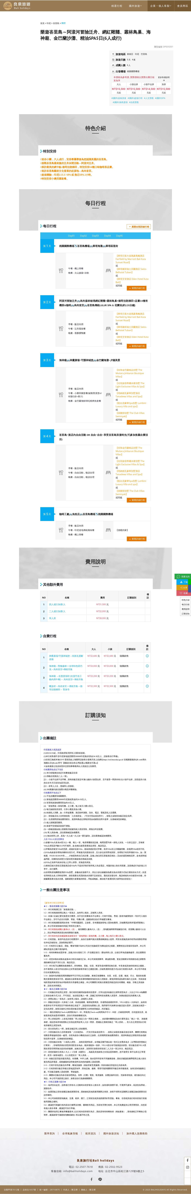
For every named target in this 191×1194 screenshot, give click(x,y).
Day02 (83, 235)
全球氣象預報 (70, 1133)
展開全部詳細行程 (138, 226)
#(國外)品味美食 (118, 98)
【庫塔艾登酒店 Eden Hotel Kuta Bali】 (132, 280)
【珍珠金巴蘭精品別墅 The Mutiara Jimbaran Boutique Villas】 (130, 373)
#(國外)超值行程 (135, 98)
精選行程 (116, 5)
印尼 (49, 23)
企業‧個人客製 (161, 5)
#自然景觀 (134, 102)
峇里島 (56, 23)
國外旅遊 (135, 5)
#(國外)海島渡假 (120, 102)
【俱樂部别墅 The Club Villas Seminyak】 (130, 414)
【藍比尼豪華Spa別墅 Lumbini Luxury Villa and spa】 (131, 405)
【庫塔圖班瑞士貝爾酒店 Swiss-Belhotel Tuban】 (131, 270)
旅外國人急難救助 (137, 1133)
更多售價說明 (164, 78)
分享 (183, 587)
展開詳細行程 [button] (136, 288)
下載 (184, 582)
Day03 (95, 235)
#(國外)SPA (160, 98)
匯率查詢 (49, 1133)
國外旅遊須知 (111, 1133)
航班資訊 (90, 1133)
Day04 (107, 235)
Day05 (119, 235)
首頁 (42, 23)
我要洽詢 (183, 576)
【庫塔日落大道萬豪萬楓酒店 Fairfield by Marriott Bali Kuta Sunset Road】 (131, 259)
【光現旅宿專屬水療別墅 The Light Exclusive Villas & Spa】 (130, 385)
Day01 (71, 235)
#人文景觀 (149, 98)
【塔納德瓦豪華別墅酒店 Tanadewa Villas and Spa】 (129, 395)
